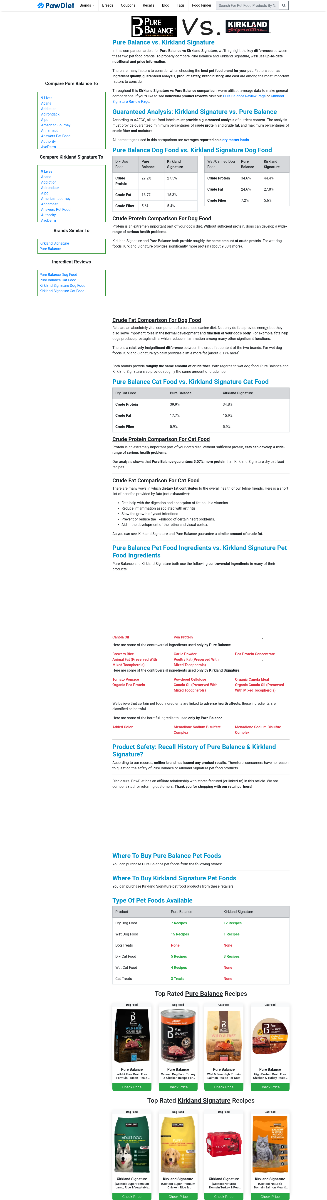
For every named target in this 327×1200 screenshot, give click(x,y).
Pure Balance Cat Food (58, 280)
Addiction (49, 109)
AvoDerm (48, 147)
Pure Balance (50, 249)
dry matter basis (235, 140)
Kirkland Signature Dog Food (62, 285)
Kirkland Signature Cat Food (62, 291)
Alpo (44, 120)
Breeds (108, 5)
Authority (48, 141)
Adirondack (50, 114)
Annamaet (49, 130)
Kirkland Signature (54, 243)
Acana (46, 103)
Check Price (131, 1087)
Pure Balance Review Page (244, 96)
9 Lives (46, 98)
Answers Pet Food (55, 136)
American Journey (55, 125)
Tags (181, 5)
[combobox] (247, 5)
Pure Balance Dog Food (58, 274)
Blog (165, 5)
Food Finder (201, 5)
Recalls (148, 5)
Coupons (128, 5)
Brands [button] (86, 5)
